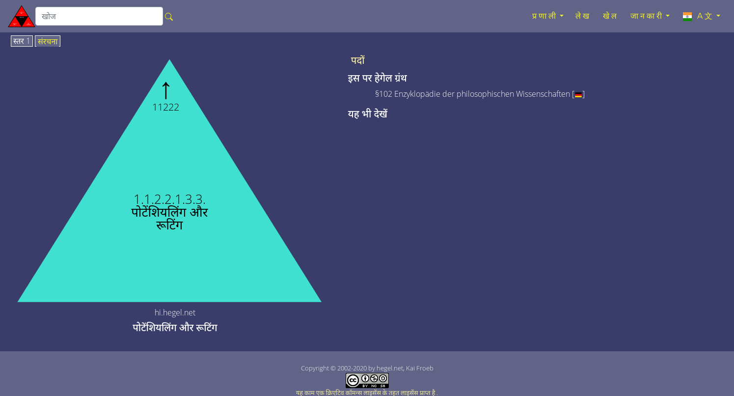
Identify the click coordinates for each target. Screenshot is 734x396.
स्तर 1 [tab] (21, 41)
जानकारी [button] (647, 16)
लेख (583, 16)
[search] (99, 16)
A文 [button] (697, 16)
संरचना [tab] (48, 42)
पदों (358, 60)
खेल (611, 16)
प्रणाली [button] (545, 16)
